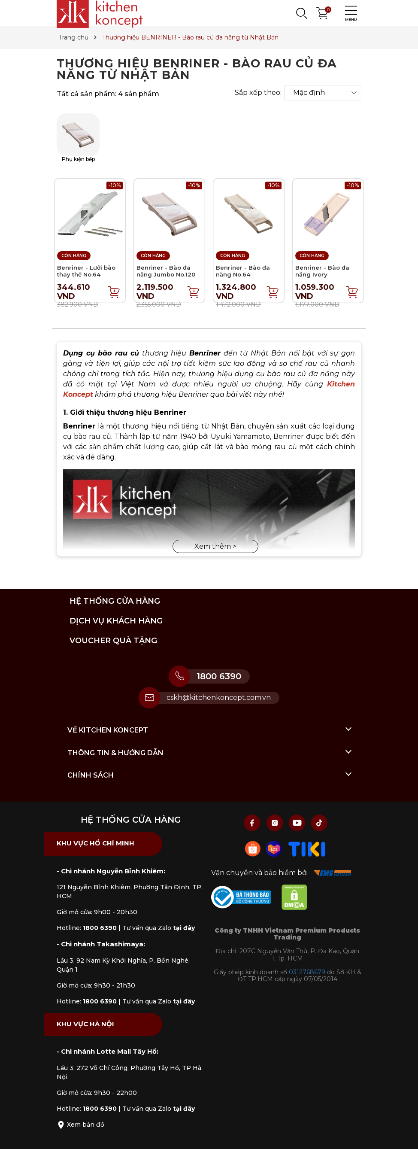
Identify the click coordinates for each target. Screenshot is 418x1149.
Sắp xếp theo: (258, 93)
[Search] (301, 13)
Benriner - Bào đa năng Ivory (322, 271)
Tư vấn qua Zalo (158, 928)
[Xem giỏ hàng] (322, 12)
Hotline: (87, 928)
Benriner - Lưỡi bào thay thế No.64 (86, 271)
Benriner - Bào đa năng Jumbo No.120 (165, 271)
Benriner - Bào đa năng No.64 (243, 271)
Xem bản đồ (80, 1124)
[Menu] (348, 13)
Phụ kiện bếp (78, 137)
